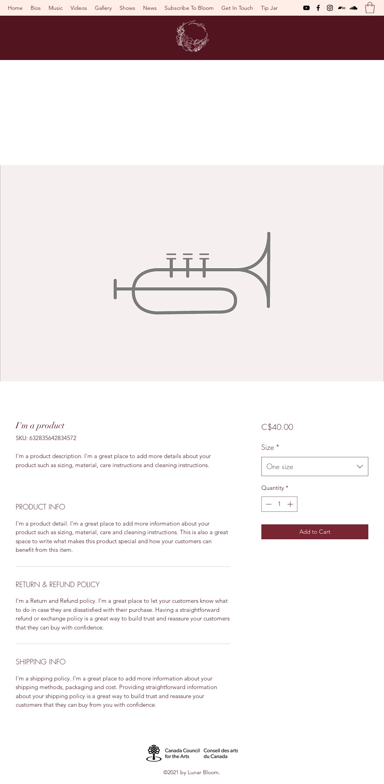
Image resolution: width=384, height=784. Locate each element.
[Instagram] (330, 8)
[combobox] (314, 467)
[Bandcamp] (342, 8)
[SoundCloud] (353, 8)
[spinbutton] (279, 504)
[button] (370, 7)
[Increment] (291, 504)
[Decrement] (268, 504)
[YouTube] (306, 8)
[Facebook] (318, 8)
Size (270, 447)
